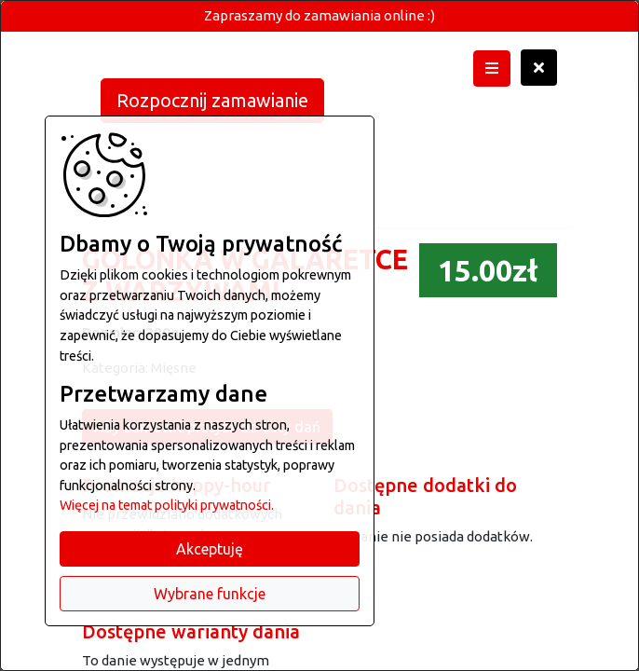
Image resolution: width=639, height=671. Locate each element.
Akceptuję (209, 549)
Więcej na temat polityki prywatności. (167, 505)
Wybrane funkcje (209, 593)
